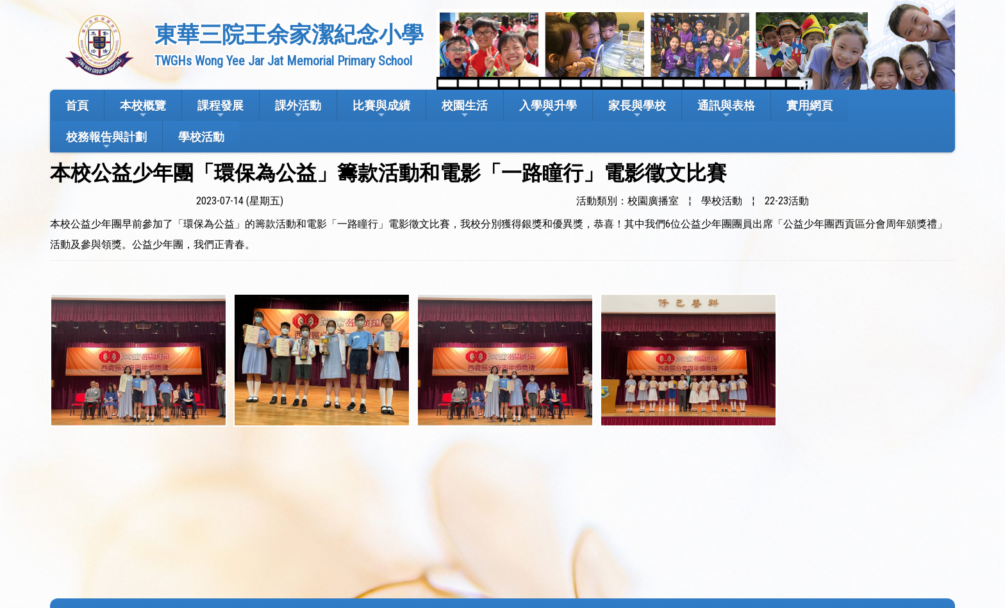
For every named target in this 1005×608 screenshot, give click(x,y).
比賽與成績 (381, 109)
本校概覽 (143, 109)
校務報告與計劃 (106, 140)
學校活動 (201, 137)
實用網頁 (809, 109)
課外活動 (298, 109)
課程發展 (220, 109)
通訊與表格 (726, 109)
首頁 (76, 105)
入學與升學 (548, 109)
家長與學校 (637, 109)
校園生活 (465, 109)
